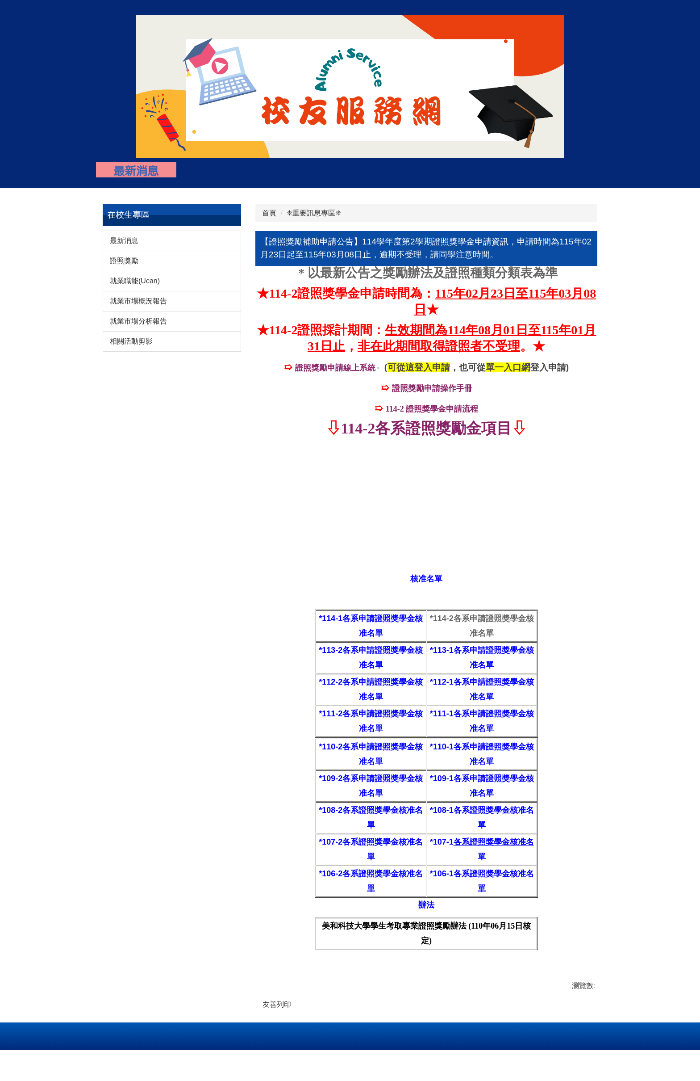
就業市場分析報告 (138, 326)
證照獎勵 (124, 265)
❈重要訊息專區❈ (314, 218)
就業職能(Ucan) (135, 286)
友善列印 (276, 1009)
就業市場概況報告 (138, 306)
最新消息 (124, 245)
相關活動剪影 (131, 346)
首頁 (269, 218)
